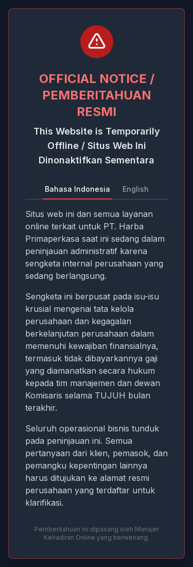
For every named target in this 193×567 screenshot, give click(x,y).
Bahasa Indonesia (77, 189)
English (135, 189)
